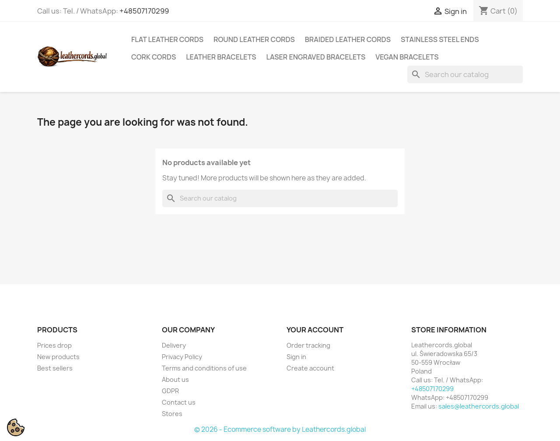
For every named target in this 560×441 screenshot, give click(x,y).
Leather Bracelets (221, 57)
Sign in (296, 357)
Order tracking (308, 345)
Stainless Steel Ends (440, 39)
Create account (310, 368)
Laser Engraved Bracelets (316, 57)
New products (58, 357)
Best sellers (55, 368)
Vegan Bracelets (406, 57)
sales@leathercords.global (478, 406)
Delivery (174, 345)
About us (175, 379)
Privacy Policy (182, 357)
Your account (315, 330)
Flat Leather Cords (167, 39)
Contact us (179, 402)
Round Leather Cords (254, 39)
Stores (172, 413)
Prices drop (54, 345)
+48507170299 (144, 11)
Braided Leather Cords (348, 39)
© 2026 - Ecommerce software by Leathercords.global (280, 429)
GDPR (170, 391)
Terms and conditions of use (204, 368)
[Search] (465, 74)
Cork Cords (153, 57)
